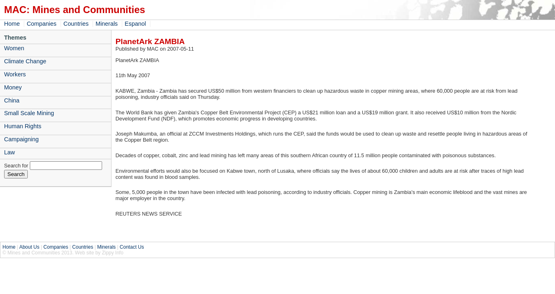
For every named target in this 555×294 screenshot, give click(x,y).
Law (9, 152)
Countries (76, 23)
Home (12, 23)
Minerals (107, 23)
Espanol (135, 23)
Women (14, 48)
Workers (15, 74)
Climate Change (25, 61)
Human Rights (22, 126)
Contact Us (132, 247)
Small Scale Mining (29, 113)
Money (13, 87)
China (12, 100)
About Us (29, 247)
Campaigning (21, 139)
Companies (41, 23)
